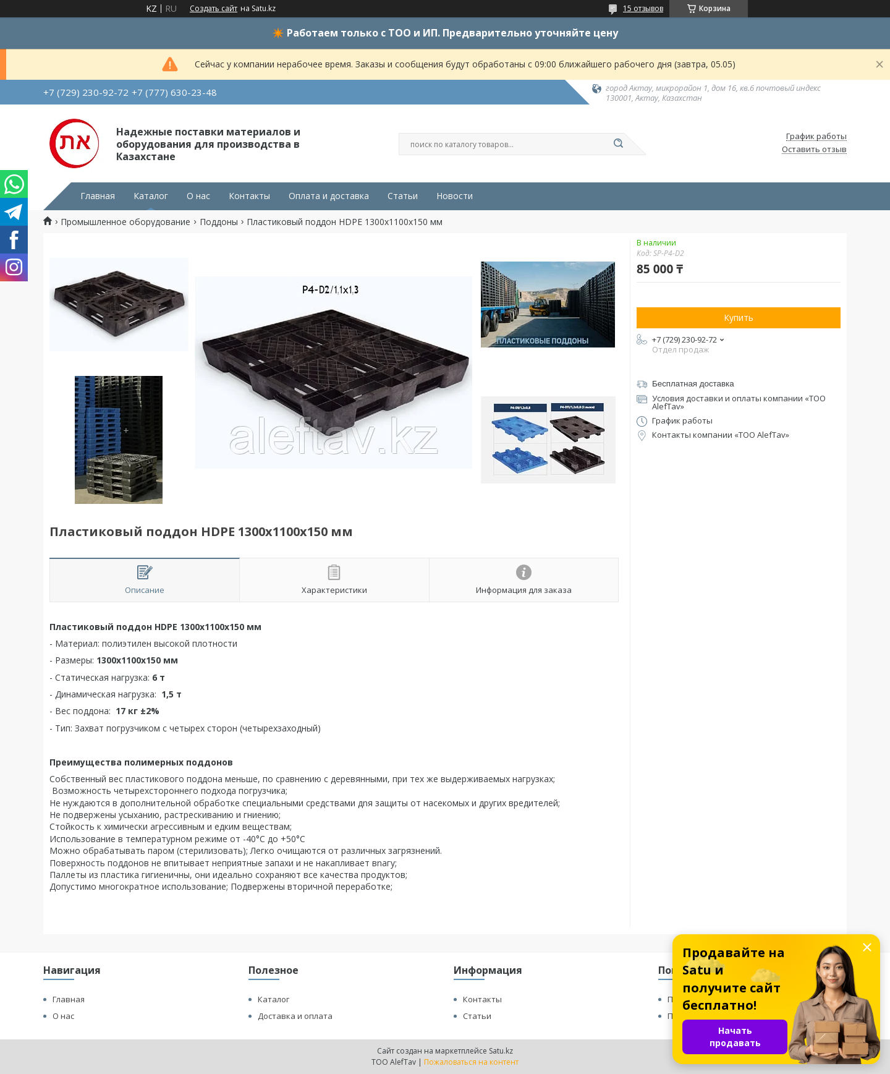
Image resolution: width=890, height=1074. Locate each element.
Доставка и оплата (295, 1015)
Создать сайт (213, 8)
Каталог (151, 196)
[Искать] (618, 144)
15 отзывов (643, 8)
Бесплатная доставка (693, 383)
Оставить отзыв (814, 149)
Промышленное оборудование (125, 222)
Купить (738, 317)
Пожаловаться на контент (471, 1062)
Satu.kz (501, 1051)
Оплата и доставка (329, 196)
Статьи (403, 196)
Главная (97, 196)
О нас (198, 196)
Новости (454, 196)
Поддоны (219, 222)
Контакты (249, 196)
